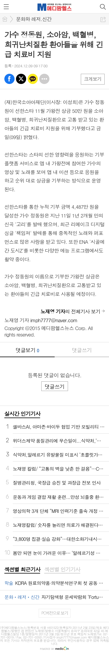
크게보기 (92, 79)
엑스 (21, 79)
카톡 (33, 79)
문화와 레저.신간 (33, 18)
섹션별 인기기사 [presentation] (62, 569)
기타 (44, 79)
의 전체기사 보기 (70, 311)
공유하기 (103, 19)
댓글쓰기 (82, 350)
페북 (9, 79)
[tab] (22, 570)
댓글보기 (27, 350)
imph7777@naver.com (53, 320)
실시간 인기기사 (22, 413)
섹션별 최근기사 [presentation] (22, 569)
